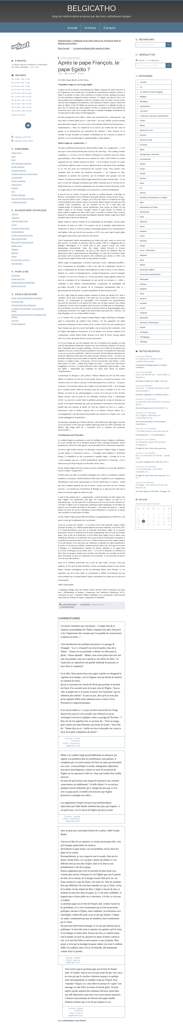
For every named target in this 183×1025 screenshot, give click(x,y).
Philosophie (144, 279)
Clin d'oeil (143, 111)
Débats (95, 605)
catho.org (14, 214)
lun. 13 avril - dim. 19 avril (21, 97)
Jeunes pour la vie (18, 279)
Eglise (102, 605)
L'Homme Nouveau (18, 170)
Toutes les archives (18, 115)
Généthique (15, 276)
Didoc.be (14, 253)
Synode (142, 327)
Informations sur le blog (148, 207)
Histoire (143, 193)
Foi (141, 188)
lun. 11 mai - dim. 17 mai (20, 83)
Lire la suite (34, 67)
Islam (142, 217)
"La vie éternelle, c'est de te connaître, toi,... (149, 470)
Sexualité (143, 303)
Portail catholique (17, 167)
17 (138, 521)
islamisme (143, 222)
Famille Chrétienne (18, 195)
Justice (142, 236)
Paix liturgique (16, 264)
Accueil (72, 28)
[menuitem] (72, 28)
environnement (145, 159)
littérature (143, 241)
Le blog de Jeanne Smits (20, 228)
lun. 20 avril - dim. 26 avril (21, 93)
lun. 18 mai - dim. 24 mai (20, 79)
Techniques (144, 332)
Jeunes (142, 226)
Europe (142, 169)
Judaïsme (143, 231)
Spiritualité (144, 318)
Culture (142, 121)
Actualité (143, 82)
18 (143, 521)
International (144, 212)
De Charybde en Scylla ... (20, 260)
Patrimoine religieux (147, 270)
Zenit (13, 156)
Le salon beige (16, 178)
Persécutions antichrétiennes (150, 274)
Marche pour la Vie (18, 286)
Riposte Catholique (18, 181)
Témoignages (145, 337)
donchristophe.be (17, 232)
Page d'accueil (63, 48)
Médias (142, 265)
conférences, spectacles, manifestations (154, 116)
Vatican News (16, 185)
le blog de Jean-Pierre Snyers (22, 235)
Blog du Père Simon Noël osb (22, 242)
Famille (142, 174)
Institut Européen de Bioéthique (23, 283)
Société (142, 308)
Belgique (143, 97)
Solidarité (143, 313)
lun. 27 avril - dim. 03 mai (21, 90)
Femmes (143, 178)
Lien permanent (68, 605)
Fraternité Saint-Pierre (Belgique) (23, 305)
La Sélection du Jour (19, 202)
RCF (13, 192)
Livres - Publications (147, 250)
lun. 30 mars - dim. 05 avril (21, 104)
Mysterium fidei (17, 302)
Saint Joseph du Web (19, 239)
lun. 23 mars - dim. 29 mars (21, 107)
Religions (143, 289)
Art (141, 87)
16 (169, 518)
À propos (109, 28)
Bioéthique (144, 101)
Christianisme (145, 106)
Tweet (60, 73)
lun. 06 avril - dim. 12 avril (21, 100)
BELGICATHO (91, 8)
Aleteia (14, 257)
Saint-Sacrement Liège (19, 221)
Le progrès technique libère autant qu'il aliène (91, 48)
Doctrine (143, 135)
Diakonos (14, 249)
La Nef (14, 225)
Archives (90, 28)
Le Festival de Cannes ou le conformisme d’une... (149, 360)
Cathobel (14, 188)
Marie (142, 260)
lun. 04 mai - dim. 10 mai (20, 86)
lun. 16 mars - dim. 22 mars (21, 111)
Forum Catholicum (18, 324)
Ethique (143, 164)
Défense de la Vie (146, 130)
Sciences (143, 299)
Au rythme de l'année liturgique (151, 92)
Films (142, 183)
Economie (143, 145)
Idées (142, 202)
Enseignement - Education (149, 154)
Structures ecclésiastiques (149, 323)
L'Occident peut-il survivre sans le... (153, 431)
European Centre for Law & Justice (24, 174)
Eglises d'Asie (16, 153)
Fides (13, 160)
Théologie (143, 342)
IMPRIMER (70, 73)
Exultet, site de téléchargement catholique (26, 298)
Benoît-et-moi (16, 246)
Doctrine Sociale (146, 140)
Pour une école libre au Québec (22, 199)
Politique (143, 284)
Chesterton (15, 218)
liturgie (142, 246)
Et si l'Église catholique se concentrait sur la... (148, 416)
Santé (142, 294)
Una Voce (15, 321)
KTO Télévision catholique (21, 163)
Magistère (143, 255)
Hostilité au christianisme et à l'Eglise (153, 198)
